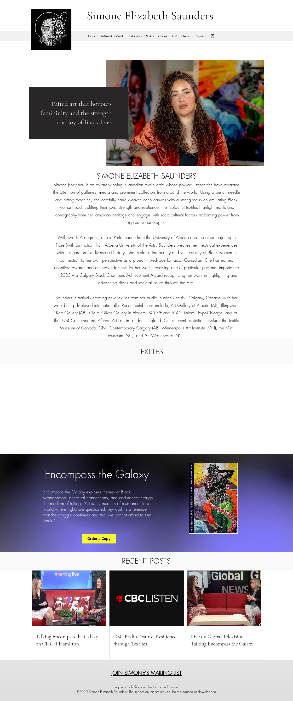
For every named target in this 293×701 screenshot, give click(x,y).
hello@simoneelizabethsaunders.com (153, 686)
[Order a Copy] (99, 538)
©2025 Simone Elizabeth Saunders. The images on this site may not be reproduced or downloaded (146, 691)
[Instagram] (212, 36)
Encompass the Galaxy (97, 474)
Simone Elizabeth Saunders (150, 15)
